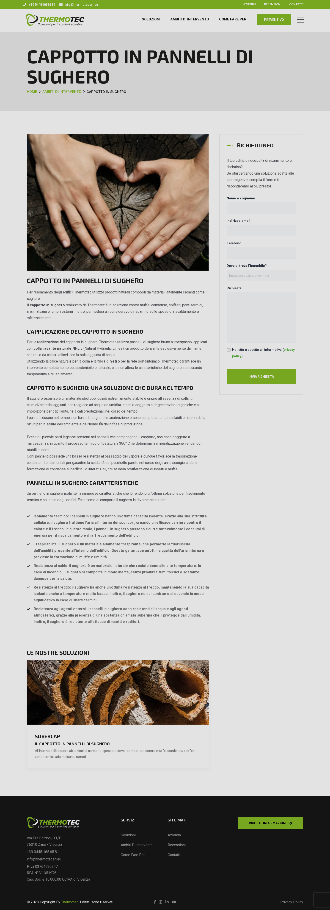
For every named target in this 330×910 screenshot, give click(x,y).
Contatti (296, 4)
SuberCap (47, 736)
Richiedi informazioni (270, 823)
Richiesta (234, 288)
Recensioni (272, 4)
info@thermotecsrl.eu (78, 4)
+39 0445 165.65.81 (43, 852)
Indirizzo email (238, 221)
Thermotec (69, 902)
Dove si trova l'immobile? (247, 266)
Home (32, 91)
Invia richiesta (261, 376)
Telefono (234, 243)
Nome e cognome (241, 198)
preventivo (274, 20)
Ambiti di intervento (61, 91)
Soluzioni (151, 19)
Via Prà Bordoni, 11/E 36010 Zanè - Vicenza (44, 841)
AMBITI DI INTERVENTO (189, 19)
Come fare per (133, 855)
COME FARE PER (232, 19)
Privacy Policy (291, 902)
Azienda (249, 4)
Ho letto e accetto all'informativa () (263, 353)
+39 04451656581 (39, 4)
